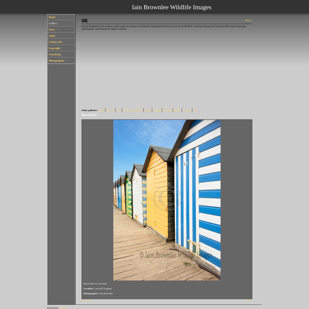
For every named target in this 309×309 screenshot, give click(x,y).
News (52, 29)
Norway (110, 110)
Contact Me (55, 42)
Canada (157, 110)
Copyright (54, 48)
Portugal (167, 110)
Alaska (177, 110)
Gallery (53, 23)
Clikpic (62, 307)
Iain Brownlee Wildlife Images (172, 6)
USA (118, 110)
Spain (101, 110)
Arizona (187, 110)
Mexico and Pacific (132, 110)
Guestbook (55, 54)
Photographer (56, 60)
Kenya (147, 110)
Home (52, 17)
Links (52, 35)
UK (195, 110)
